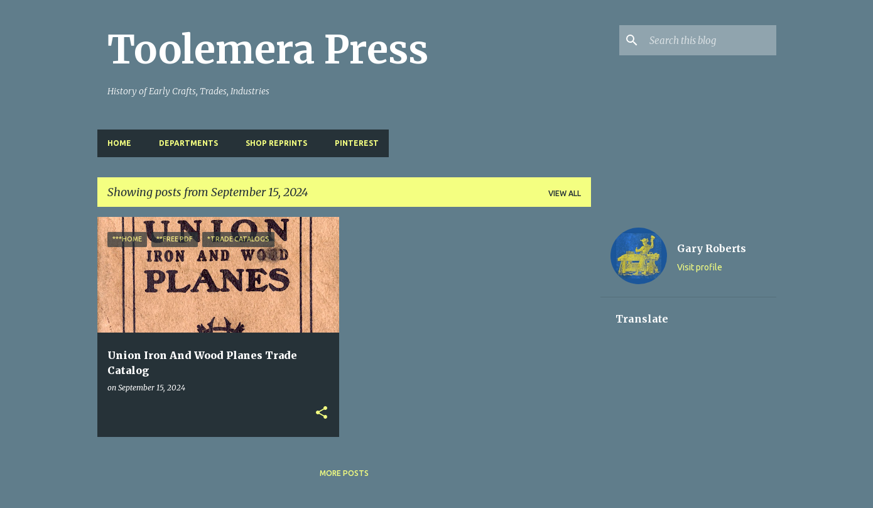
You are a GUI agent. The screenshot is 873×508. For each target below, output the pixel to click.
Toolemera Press (267, 49)
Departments (188, 143)
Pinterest (357, 143)
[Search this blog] (710, 40)
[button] (321, 413)
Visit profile (699, 267)
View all (564, 193)
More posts (344, 473)
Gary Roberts (711, 248)
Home (119, 143)
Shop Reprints (276, 143)
